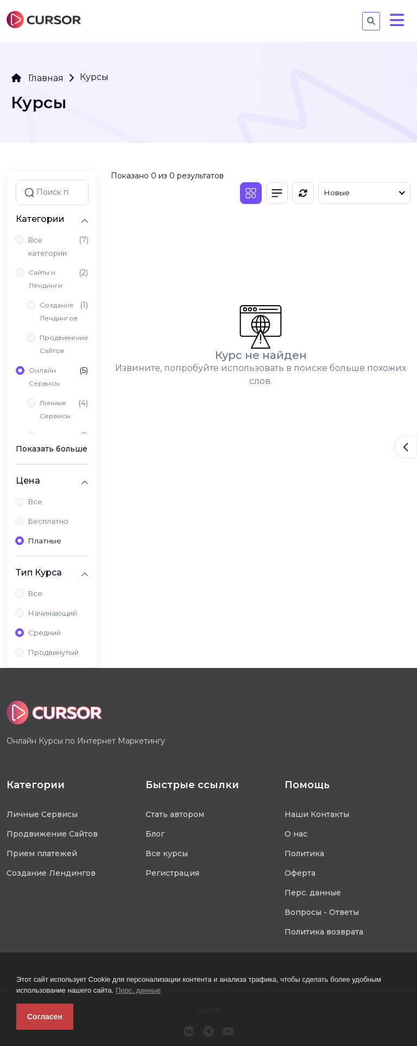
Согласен (44, 1016)
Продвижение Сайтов (64, 344)
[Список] (277, 193)
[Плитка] (251, 193)
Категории (40, 219)
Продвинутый (53, 652)
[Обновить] (303, 193)
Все (35, 501)
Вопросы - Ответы (322, 912)
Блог (155, 834)
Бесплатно (48, 521)
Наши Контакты (317, 814)
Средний (44, 632)
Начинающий (52, 613)
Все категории (47, 246)
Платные (44, 540)
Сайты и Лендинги (45, 278)
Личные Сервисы (55, 409)
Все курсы (167, 853)
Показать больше (51, 449)
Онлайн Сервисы (44, 376)
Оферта (300, 873)
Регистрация (172, 873)
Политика (304, 853)
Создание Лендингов (59, 311)
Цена (28, 480)
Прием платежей (42, 853)
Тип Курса (39, 572)
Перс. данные (138, 990)
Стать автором (175, 814)
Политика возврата (324, 932)
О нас (296, 834)
